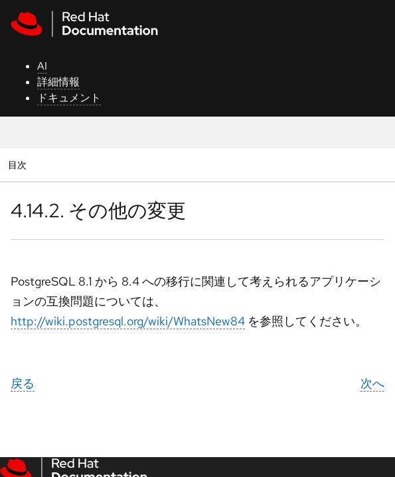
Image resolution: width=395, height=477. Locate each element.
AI (42, 66)
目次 (19, 164)
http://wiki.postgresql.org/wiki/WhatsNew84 (128, 321)
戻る (23, 383)
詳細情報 (58, 82)
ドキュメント (69, 98)
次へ (372, 383)
